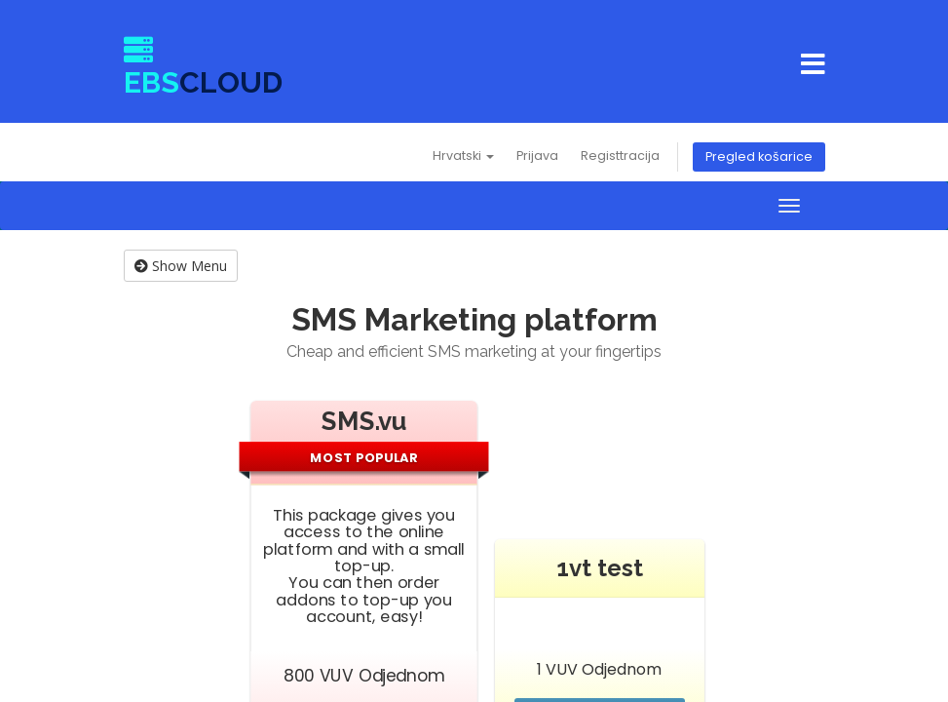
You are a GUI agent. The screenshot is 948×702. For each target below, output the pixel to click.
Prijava (537, 155)
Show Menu (180, 265)
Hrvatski (463, 155)
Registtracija (620, 155)
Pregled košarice (759, 156)
